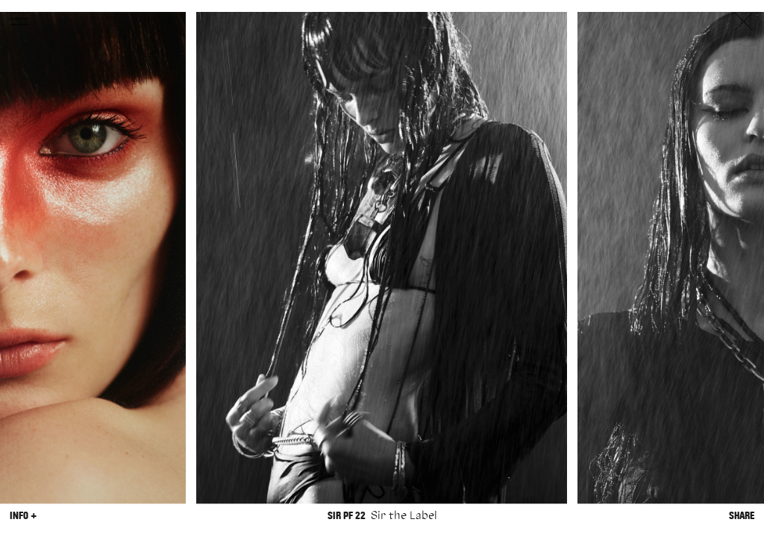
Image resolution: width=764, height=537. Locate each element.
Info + (23, 515)
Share (741, 515)
